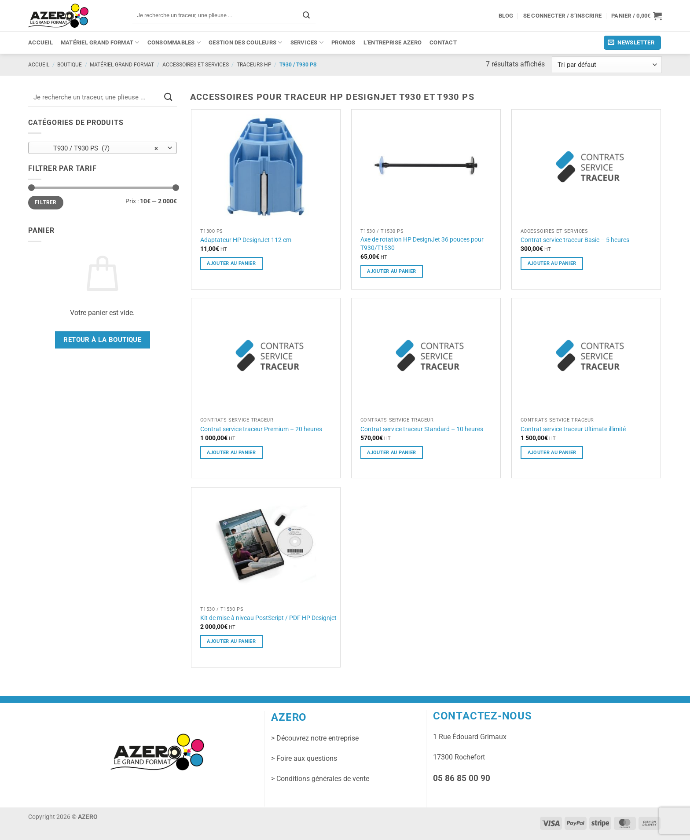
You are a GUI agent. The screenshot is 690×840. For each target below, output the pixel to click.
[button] (636, 16)
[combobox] (102, 148)
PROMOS (343, 42)
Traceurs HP (254, 65)
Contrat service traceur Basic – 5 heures (575, 239)
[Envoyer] (306, 15)
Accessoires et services (195, 65)
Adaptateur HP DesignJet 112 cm (245, 239)
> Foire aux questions (304, 758)
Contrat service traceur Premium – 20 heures (261, 429)
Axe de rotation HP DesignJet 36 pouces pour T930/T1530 (422, 243)
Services (306, 42)
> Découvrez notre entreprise (315, 738)
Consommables (174, 42)
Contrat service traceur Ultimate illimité (573, 429)
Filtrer (45, 202)
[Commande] (607, 64)
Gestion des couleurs (246, 42)
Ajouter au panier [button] (231, 263)
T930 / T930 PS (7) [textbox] (97, 148)
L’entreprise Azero (392, 42)
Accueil (40, 42)
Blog (506, 15)
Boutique (69, 65)
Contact (443, 42)
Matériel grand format (100, 42)
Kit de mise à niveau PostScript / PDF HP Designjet (268, 617)
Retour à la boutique (102, 340)
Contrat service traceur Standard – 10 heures (421, 429)
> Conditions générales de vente (320, 778)
